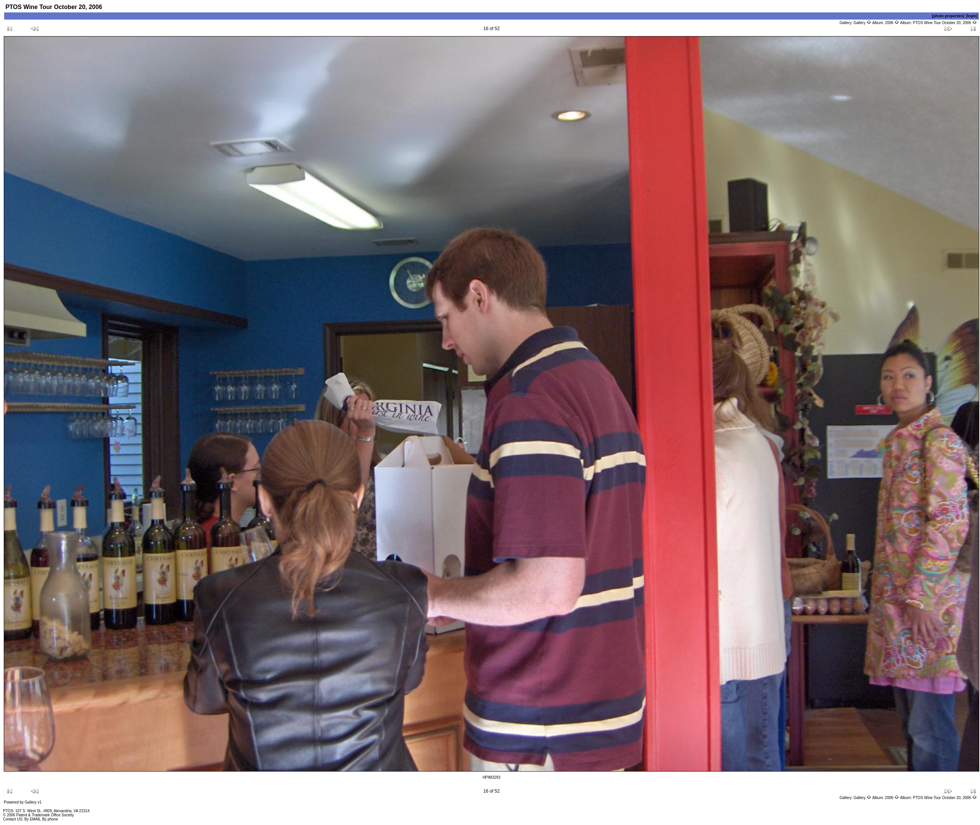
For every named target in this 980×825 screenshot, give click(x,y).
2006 (892, 23)
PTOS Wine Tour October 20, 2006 (945, 23)
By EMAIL (32, 819)
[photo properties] (948, 16)
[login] (971, 16)
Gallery (862, 23)
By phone (50, 819)
